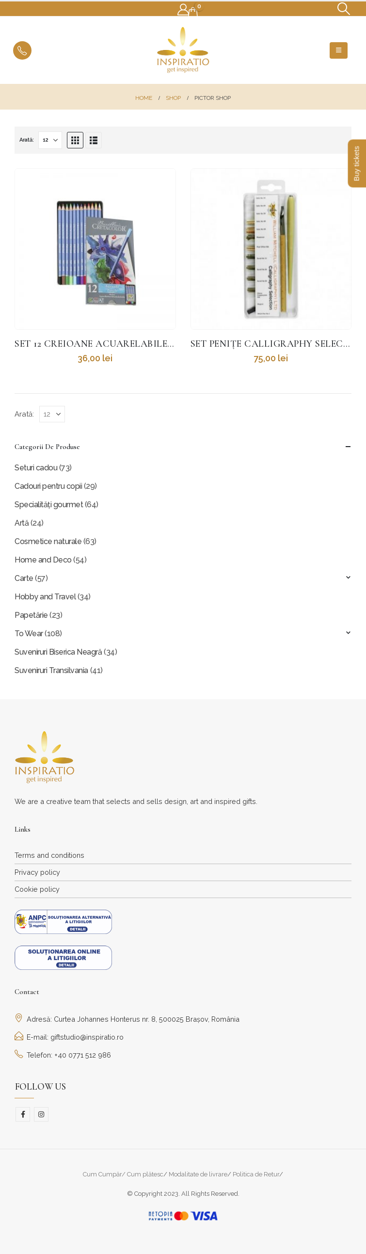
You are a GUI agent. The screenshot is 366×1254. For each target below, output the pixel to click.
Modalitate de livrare (198, 1174)
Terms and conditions (49, 855)
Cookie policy (37, 889)
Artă (22, 523)
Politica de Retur (256, 1174)
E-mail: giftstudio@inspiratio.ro (69, 1037)
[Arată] (50, 140)
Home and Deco (43, 559)
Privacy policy (37, 872)
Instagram (41, 1114)
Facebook (23, 1114)
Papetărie (31, 615)
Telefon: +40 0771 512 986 (63, 1055)
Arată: (26, 140)
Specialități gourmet (49, 504)
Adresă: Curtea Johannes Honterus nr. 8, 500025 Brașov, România (127, 1019)
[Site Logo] (183, 50)
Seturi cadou (36, 467)
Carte (24, 578)
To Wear (29, 633)
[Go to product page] (95, 249)
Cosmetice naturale (48, 541)
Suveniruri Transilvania (51, 670)
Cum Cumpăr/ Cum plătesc (123, 1174)
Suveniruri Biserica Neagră (58, 652)
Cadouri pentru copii (48, 486)
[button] (343, 8)
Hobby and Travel (45, 596)
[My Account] (183, 10)
